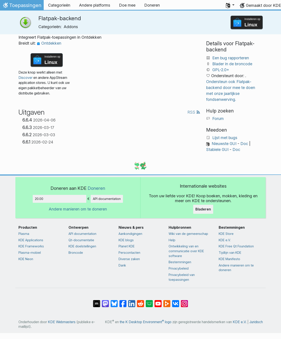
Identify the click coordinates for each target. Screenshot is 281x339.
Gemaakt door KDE (263, 5)
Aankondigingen (130, 234)
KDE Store (226, 234)
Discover (25, 78)
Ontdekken (49, 43)
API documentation (107, 199)
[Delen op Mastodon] (105, 301)
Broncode (75, 252)
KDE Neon (25, 259)
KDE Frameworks (31, 246)
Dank (122, 265)
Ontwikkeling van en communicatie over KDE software (186, 250)
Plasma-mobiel (29, 252)
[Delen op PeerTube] (166, 301)
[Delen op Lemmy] (149, 301)
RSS (193, 112)
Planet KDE (127, 246)
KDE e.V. (225, 240)
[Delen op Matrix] (96, 301)
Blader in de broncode (232, 64)
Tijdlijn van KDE (230, 252)
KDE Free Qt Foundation (236, 246)
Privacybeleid (179, 268)
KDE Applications (30, 240)
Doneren (96, 188)
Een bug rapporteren (230, 58)
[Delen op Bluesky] (114, 301)
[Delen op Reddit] (140, 301)
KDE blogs (126, 240)
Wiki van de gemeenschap (188, 234)
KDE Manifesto (229, 259)
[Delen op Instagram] (184, 301)
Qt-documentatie (81, 240)
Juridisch (256, 322)
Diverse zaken (129, 259)
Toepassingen (21, 6)
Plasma (23, 234)
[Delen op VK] (175, 301)
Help (172, 240)
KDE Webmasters (62, 322)
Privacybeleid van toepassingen (182, 277)
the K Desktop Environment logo (145, 322)
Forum (218, 118)
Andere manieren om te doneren (78, 209)
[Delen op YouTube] (158, 301)
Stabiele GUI (217, 149)
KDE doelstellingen (82, 246)
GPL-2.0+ (220, 69)
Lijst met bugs (224, 137)
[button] (230, 5)
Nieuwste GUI (224, 143)
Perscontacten (129, 252)
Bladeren (203, 209)
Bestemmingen (180, 262)
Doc (244, 143)
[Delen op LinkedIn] (131, 301)
